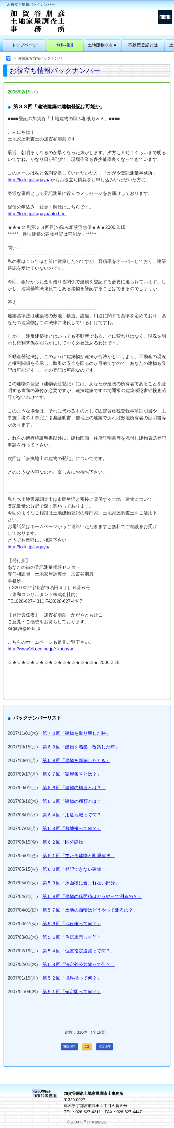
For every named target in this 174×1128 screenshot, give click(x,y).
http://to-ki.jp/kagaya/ (29, 179)
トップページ (24, 44)
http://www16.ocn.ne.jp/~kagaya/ (40, 648)
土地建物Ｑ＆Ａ (102, 44)
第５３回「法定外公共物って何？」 (78, 964)
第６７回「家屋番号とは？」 (71, 774)
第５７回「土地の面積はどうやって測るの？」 (90, 910)
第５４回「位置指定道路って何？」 (78, 950)
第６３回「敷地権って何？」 (71, 828)
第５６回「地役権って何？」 (71, 923)
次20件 (104, 1046)
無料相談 (64, 44)
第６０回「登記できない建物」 (74, 869)
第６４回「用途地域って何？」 (74, 814)
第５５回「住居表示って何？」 (74, 937)
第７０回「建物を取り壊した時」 (76, 733)
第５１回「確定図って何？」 (71, 991)
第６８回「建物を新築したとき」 (76, 760)
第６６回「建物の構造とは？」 (74, 787)
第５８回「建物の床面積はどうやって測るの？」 (92, 896)
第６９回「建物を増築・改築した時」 (80, 746)
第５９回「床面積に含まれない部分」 (80, 882)
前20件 (69, 1046)
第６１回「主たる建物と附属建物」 (78, 855)
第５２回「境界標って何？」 (71, 978)
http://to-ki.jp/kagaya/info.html (37, 213)
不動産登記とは (143, 44)
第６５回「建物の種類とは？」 (74, 801)
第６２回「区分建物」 (65, 842)
